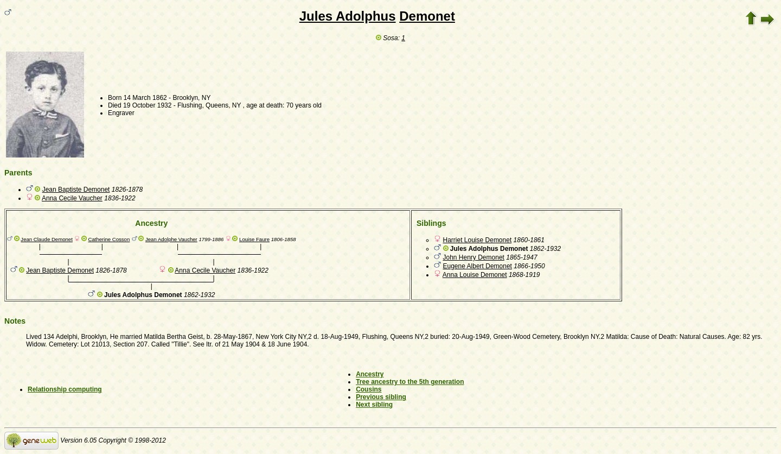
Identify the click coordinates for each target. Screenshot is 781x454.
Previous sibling (381, 397)
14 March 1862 (145, 98)
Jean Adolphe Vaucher (171, 239)
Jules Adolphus (347, 16)
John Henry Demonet (473, 257)
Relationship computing (65, 389)
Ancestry (369, 374)
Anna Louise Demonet (475, 275)
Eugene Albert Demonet (477, 266)
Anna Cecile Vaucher (72, 198)
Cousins (368, 389)
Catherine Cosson (109, 239)
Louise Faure (254, 239)
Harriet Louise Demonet (477, 240)
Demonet (427, 16)
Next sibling (374, 404)
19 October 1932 (147, 105)
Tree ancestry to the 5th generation (410, 382)
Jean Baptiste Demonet (76, 189)
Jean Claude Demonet (46, 239)
